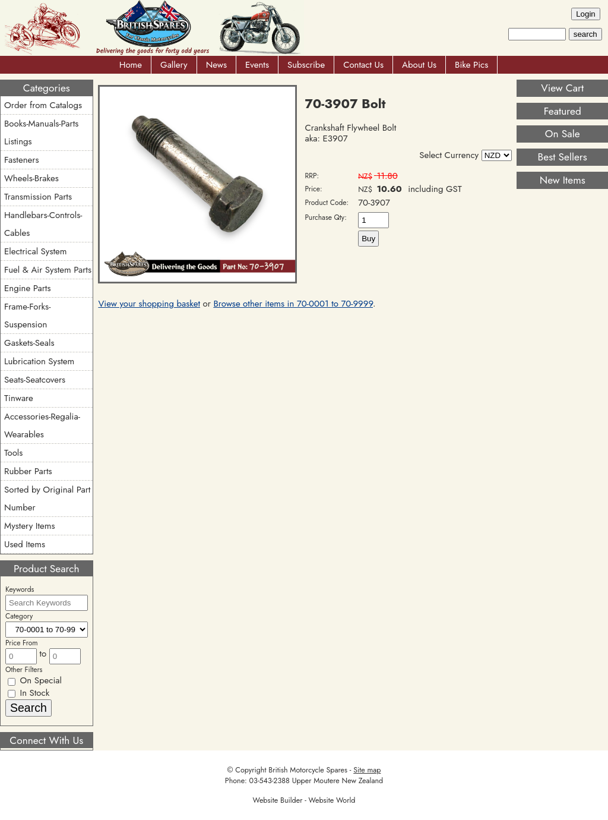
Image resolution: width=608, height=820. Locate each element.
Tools (13, 452)
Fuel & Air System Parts (47, 269)
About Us (419, 64)
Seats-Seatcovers (34, 379)
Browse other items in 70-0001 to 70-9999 (293, 303)
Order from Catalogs (43, 105)
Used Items (24, 544)
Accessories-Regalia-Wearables (42, 425)
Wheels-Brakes (31, 178)
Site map (367, 770)
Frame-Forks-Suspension (27, 315)
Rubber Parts (28, 471)
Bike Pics (471, 64)
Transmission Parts (38, 196)
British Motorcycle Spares (307, 770)
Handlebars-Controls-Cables (43, 224)
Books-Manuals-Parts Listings (41, 132)
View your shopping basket (149, 303)
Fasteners (21, 159)
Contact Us (363, 64)
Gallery (174, 64)
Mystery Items (29, 525)
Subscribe (306, 64)
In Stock (28, 692)
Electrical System (35, 251)
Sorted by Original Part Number (47, 498)
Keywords (19, 589)
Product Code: (327, 202)
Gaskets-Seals (29, 342)
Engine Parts (27, 288)
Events (257, 64)
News (216, 64)
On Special (35, 680)
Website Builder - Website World (304, 800)
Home (130, 64)
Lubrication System (39, 361)
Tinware (18, 398)
